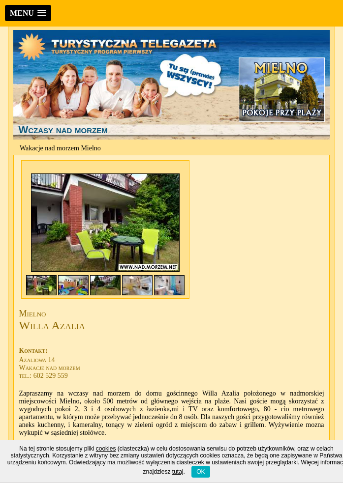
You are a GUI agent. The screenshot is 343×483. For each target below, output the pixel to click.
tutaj (178, 471)
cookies (106, 448)
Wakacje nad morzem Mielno (60, 148)
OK (200, 471)
